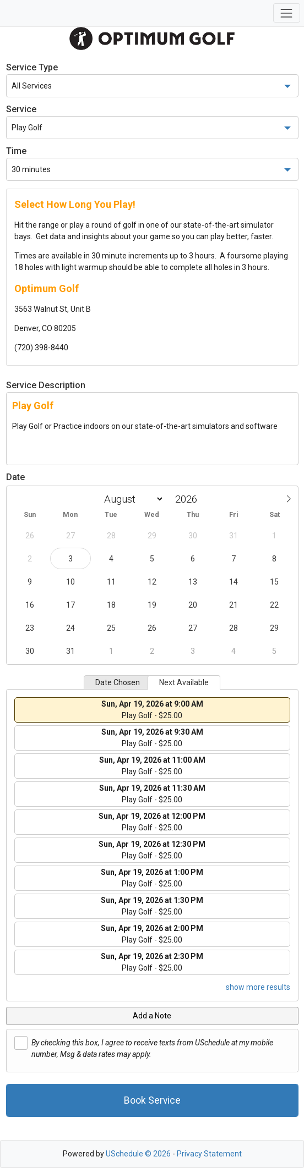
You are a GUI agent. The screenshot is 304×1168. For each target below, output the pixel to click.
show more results (258, 987)
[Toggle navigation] (286, 13)
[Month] (131, 499)
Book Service (152, 1100)
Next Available (184, 682)
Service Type (32, 67)
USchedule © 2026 (138, 1153)
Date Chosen (117, 682)
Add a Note (152, 1015)
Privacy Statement (209, 1153)
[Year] (188, 499)
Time (16, 151)
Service (21, 109)
